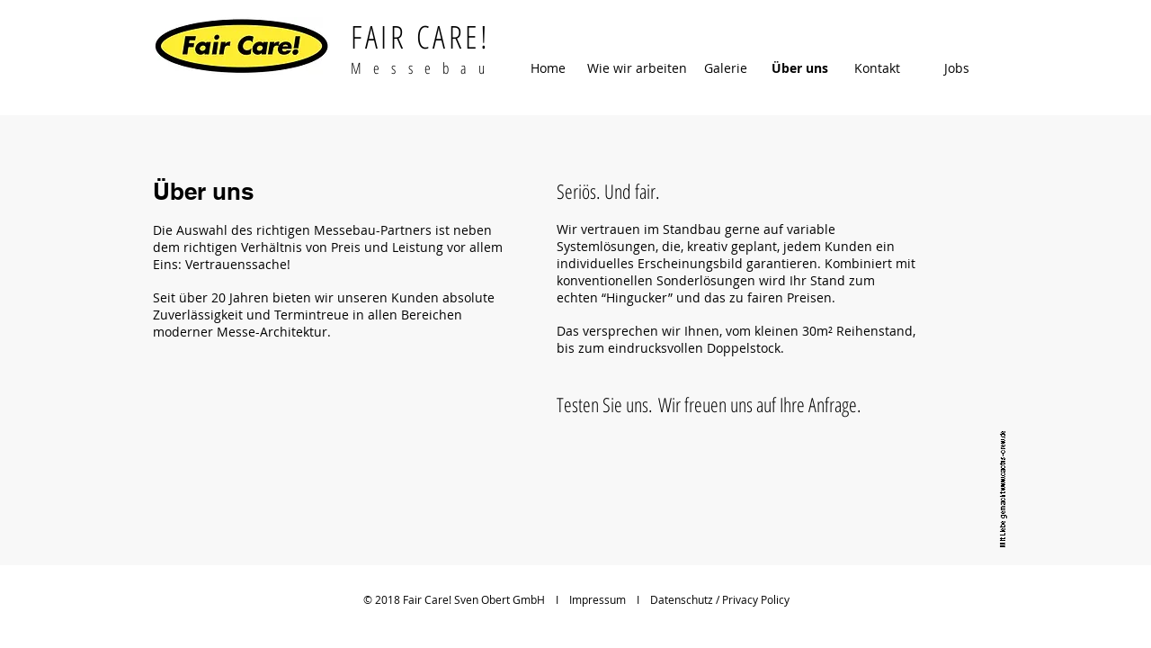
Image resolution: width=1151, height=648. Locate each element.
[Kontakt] (877, 68)
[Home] (548, 68)
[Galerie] (725, 68)
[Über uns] (800, 68)
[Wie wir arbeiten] (636, 68)
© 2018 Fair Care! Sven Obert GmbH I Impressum (494, 599)
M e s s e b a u (420, 68)
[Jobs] (956, 68)
